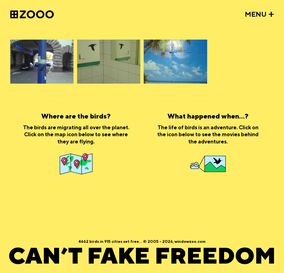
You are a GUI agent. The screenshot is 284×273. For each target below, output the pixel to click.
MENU (256, 14)
